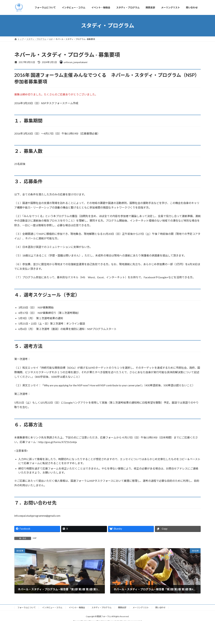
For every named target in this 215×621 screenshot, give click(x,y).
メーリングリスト (141, 607)
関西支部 (122, 607)
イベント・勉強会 (77, 607)
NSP (34, 538)
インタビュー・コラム (52, 607)
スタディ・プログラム (102, 607)
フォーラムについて (26, 607)
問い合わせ (160, 607)
